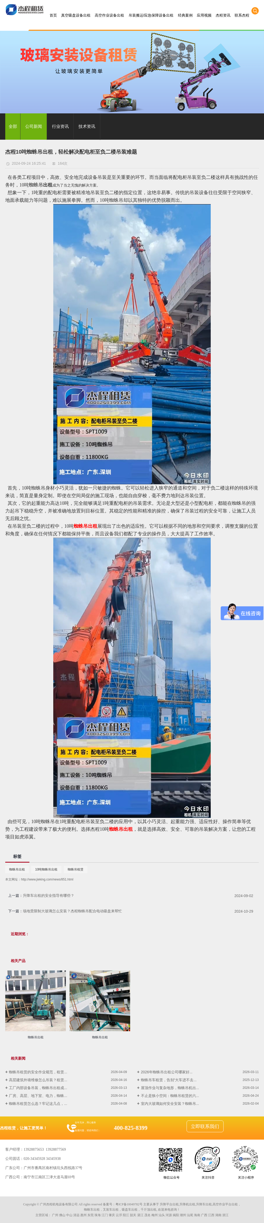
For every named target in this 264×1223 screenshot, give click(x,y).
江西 (211, 1215)
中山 (69, 1215)
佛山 (62, 1215)
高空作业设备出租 (109, 15)
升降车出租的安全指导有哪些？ (48, 895)
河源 (169, 1215)
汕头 (162, 1215)
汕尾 (190, 1215)
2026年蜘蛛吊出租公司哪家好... (167, 1072)
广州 (55, 1215)
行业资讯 (60, 126)
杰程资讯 (223, 15)
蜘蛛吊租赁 (75, 869)
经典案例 (185, 15)
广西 (204, 1215)
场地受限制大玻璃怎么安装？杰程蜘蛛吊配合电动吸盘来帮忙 (72, 911)
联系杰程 (242, 15)
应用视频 (204, 15)
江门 (105, 1215)
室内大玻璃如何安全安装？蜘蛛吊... (170, 1103)
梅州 (154, 1215)
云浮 (119, 1215)
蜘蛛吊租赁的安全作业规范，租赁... (38, 1072)
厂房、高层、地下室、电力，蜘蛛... (38, 1096)
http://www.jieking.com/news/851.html (47, 879)
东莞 (90, 1215)
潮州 (183, 1215)
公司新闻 (33, 126)
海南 (197, 1215)
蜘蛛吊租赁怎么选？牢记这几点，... (38, 1103)
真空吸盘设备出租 (76, 15)
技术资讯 (86, 126)
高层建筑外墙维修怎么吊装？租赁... (38, 1080)
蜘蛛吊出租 (17, 869)
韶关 (133, 1215)
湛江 (140, 1215)
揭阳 (176, 1215)
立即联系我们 (205, 1126)
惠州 (83, 1215)
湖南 (218, 1215)
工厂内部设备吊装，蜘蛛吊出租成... (38, 1088)
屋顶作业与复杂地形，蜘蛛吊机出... (170, 1088)
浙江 (225, 1215)
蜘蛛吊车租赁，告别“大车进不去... (169, 1080)
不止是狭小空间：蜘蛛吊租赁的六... (170, 1096)
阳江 (126, 1215)
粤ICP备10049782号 (128, 1204)
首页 (53, 15)
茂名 (147, 1215)
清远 (76, 1215)
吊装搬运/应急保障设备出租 (151, 15)
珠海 (97, 1215)
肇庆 (112, 1215)
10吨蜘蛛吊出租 (46, 869)
